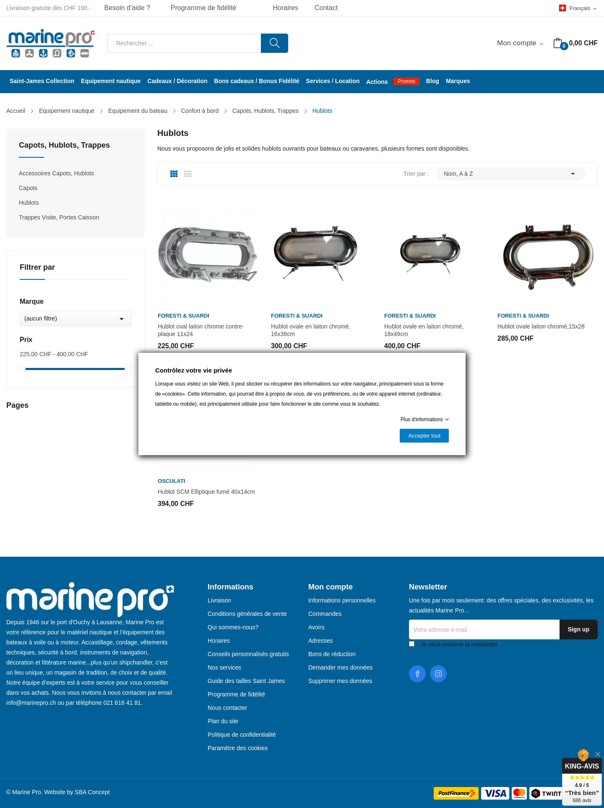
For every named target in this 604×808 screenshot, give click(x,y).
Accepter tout (424, 436)
